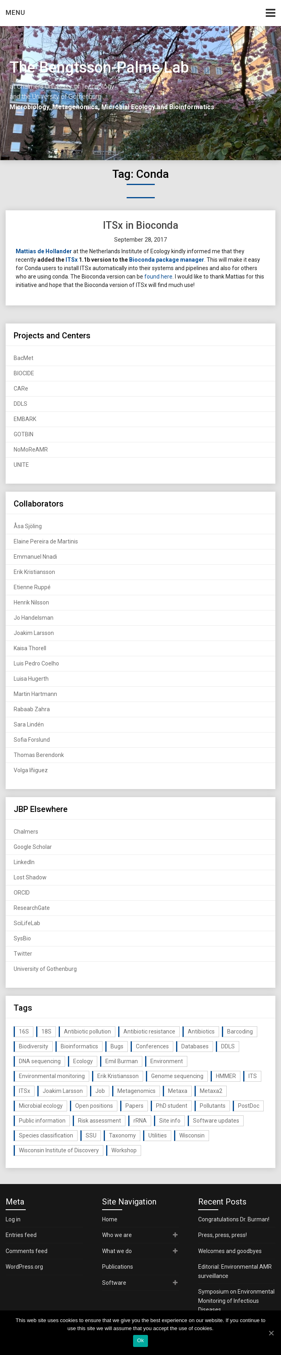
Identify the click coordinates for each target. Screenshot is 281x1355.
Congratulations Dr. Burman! (233, 1219)
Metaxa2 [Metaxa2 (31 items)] (211, 1091)
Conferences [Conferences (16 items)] (152, 1046)
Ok (140, 1340)
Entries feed (21, 1235)
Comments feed (26, 1251)
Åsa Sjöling (28, 526)
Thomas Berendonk (39, 755)
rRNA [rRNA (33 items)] (140, 1120)
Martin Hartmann (35, 694)
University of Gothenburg (45, 969)
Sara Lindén (29, 724)
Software (114, 1283)
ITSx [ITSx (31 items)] (24, 1091)
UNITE (21, 465)
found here (158, 276)
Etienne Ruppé (32, 587)
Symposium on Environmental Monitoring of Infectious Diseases (236, 1300)
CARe (21, 388)
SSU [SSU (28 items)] (91, 1135)
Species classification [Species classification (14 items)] (46, 1135)
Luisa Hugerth (31, 678)
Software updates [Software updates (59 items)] (216, 1120)
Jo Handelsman (33, 617)
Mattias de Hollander (44, 251)
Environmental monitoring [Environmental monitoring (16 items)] (52, 1076)
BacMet (23, 358)
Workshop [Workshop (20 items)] (124, 1150)
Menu (15, 12)
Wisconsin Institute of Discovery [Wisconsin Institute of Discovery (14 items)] (59, 1150)
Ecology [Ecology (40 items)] (83, 1061)
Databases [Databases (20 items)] (195, 1046)
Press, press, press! (222, 1235)
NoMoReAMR (31, 449)
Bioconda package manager (166, 259)
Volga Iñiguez (31, 770)
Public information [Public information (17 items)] (42, 1120)
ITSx (72, 259)
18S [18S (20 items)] (46, 1031)
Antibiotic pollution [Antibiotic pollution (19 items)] (87, 1031)
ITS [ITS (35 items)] (252, 1076)
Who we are (117, 1235)
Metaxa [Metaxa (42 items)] (177, 1091)
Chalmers (26, 831)
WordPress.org (24, 1266)
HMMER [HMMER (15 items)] (226, 1076)
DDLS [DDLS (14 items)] (228, 1046)
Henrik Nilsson (31, 602)
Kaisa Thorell (30, 648)
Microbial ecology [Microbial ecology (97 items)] (41, 1106)
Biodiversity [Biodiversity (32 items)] (33, 1046)
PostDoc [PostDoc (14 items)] (248, 1106)
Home (109, 1219)
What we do (117, 1251)
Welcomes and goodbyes (230, 1251)
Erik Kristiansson (34, 572)
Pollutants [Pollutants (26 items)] (213, 1106)
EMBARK (25, 419)
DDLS (20, 404)
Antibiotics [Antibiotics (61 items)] (201, 1031)
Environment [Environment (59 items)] (166, 1061)
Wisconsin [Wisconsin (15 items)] (192, 1135)
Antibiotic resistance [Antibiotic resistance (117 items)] (149, 1031)
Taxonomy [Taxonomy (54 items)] (122, 1135)
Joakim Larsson (34, 633)
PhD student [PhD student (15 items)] (171, 1106)
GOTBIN (23, 434)
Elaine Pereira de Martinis (46, 541)
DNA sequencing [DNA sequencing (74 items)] (40, 1061)
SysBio (22, 938)
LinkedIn (24, 862)
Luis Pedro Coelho (36, 663)
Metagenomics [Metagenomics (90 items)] (136, 1091)
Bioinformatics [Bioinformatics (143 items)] (79, 1046)
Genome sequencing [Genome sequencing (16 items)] (177, 1076)
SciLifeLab (27, 923)
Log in (13, 1219)
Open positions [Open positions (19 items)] (94, 1106)
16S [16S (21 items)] (24, 1031)
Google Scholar (33, 847)
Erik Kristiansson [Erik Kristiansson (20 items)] (118, 1076)
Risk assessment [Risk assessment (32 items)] (99, 1120)
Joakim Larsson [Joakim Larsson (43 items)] (63, 1091)
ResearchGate (32, 908)
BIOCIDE (24, 373)
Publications (117, 1266)
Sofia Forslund (32, 740)
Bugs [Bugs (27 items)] (117, 1046)
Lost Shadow (30, 877)
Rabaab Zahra (32, 709)
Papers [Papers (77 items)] (134, 1106)
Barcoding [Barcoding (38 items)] (240, 1031)
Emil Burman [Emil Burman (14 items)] (121, 1061)
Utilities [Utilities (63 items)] (157, 1135)
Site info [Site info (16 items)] (169, 1120)
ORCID (22, 892)
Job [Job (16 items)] (100, 1091)
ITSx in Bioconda (140, 225)
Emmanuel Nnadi (35, 556)
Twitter (23, 953)
